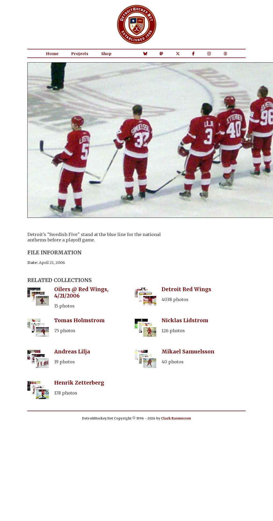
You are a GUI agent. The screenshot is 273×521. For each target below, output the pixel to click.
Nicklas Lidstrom (185, 320)
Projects (79, 53)
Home (52, 53)
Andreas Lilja (72, 351)
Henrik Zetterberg (79, 382)
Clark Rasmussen (176, 418)
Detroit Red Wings (186, 289)
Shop (106, 53)
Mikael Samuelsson (188, 351)
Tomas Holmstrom (79, 320)
